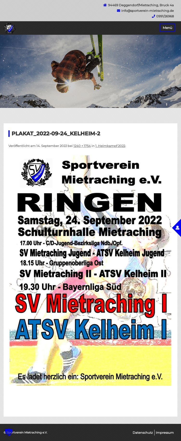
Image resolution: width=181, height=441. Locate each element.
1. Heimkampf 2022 (110, 146)
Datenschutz (143, 432)
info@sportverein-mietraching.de (147, 11)
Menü (167, 28)
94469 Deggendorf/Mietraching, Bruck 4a (141, 5)
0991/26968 (165, 16)
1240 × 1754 (82, 146)
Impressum (165, 432)
